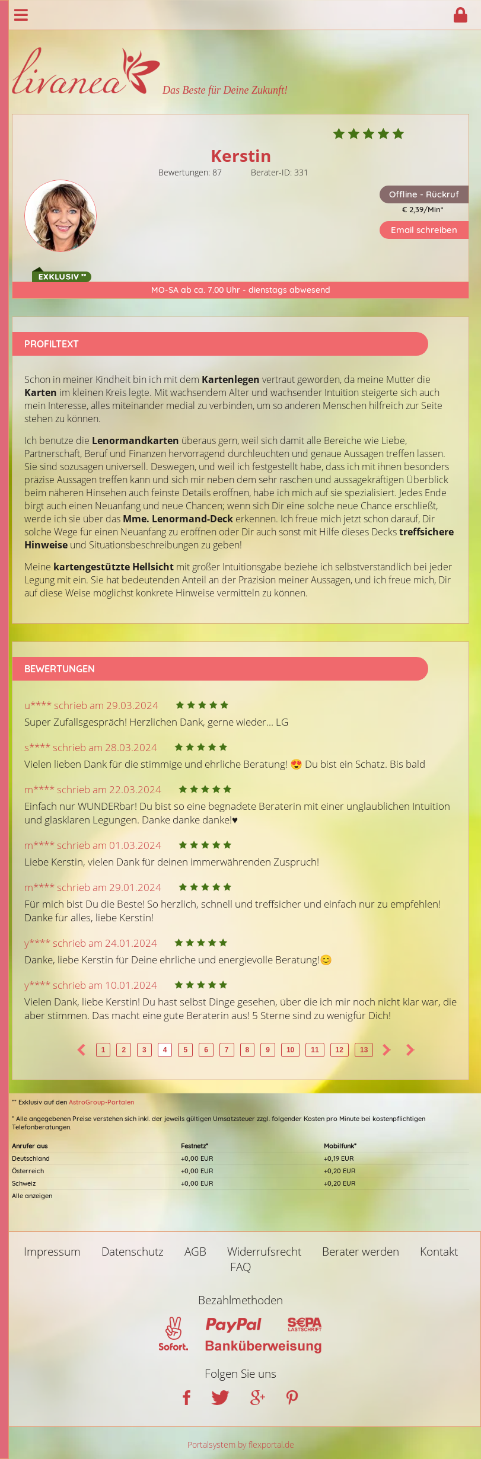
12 (339, 1050)
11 (314, 1050)
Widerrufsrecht (264, 1251)
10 (290, 1050)
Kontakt (439, 1251)
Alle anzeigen (32, 1196)
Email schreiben (424, 229)
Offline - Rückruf (424, 194)
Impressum (52, 1251)
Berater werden (360, 1251)
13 (364, 1050)
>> (410, 1050)
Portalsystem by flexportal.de (240, 1444)
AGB (195, 1251)
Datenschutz (132, 1251)
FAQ (240, 1267)
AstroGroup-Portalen (101, 1102)
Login (460, 15)
